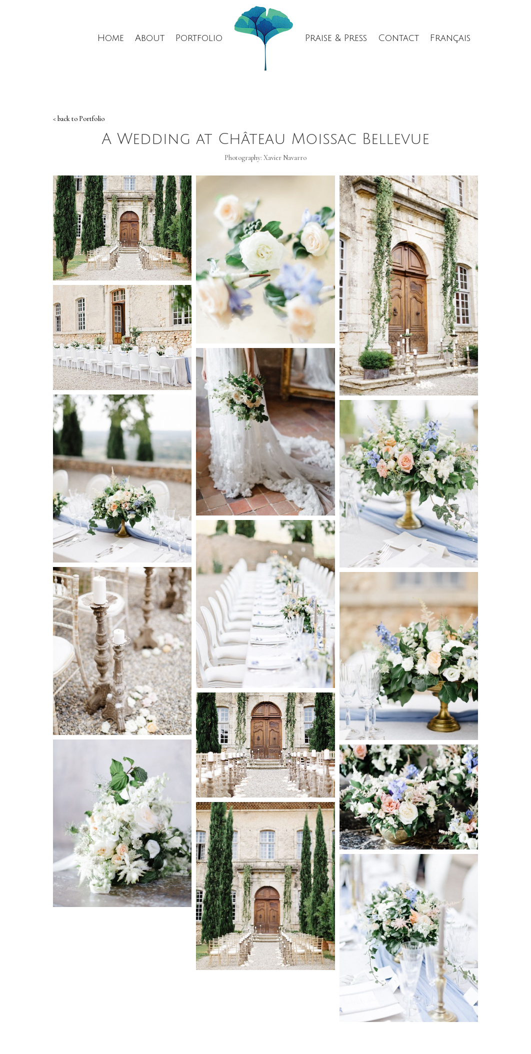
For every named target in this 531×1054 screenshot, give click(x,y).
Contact (398, 38)
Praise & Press (336, 38)
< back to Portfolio (78, 118)
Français (450, 38)
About (149, 38)
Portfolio (199, 38)
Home (111, 38)
